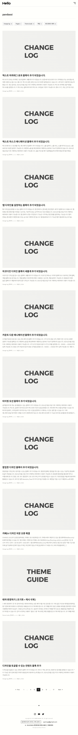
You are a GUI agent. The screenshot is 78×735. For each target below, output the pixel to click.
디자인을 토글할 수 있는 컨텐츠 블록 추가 (21, 665)
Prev (18, 689)
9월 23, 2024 (20, 416)
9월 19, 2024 (20, 549)
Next (59, 689)
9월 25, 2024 (20, 91)
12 (42, 689)
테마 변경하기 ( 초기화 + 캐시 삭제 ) (19, 599)
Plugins (18, 24)
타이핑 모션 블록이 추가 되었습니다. (19, 401)
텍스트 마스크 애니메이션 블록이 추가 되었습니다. (26, 141)
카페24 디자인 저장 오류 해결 (16, 533)
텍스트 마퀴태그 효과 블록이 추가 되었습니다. (24, 75)
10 (34, 689)
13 (46, 689)
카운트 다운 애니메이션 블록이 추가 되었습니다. (25, 335)
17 (53, 689)
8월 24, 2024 (20, 679)
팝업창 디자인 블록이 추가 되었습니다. (20, 467)
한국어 (10, 91)
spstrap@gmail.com (50, 722)
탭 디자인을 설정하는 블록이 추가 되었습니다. (24, 205)
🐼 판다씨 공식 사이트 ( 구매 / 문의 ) (31, 722)
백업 (39, 24)
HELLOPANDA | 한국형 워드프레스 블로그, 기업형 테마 (40, 725)
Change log (7, 24)
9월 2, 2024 (21, 615)
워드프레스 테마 (49, 24)
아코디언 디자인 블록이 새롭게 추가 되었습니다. (25, 271)
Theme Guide (28, 24)
